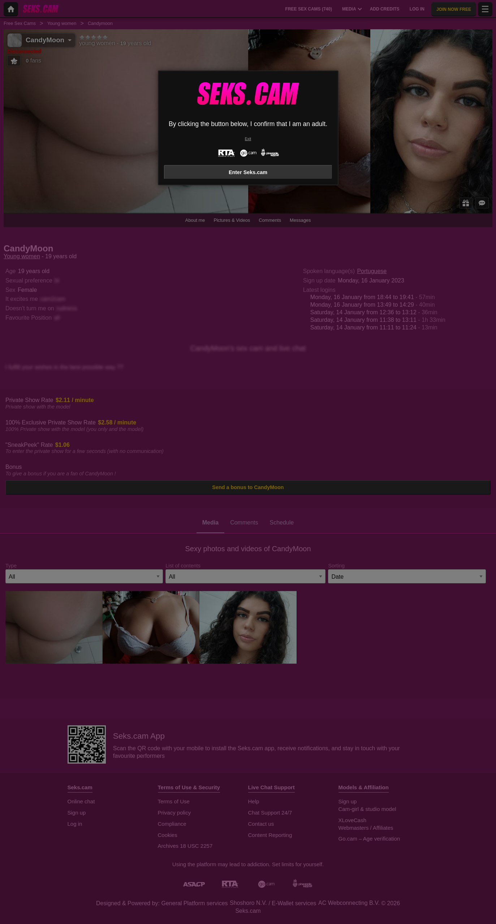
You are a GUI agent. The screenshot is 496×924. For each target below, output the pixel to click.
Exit (248, 139)
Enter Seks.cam (248, 172)
